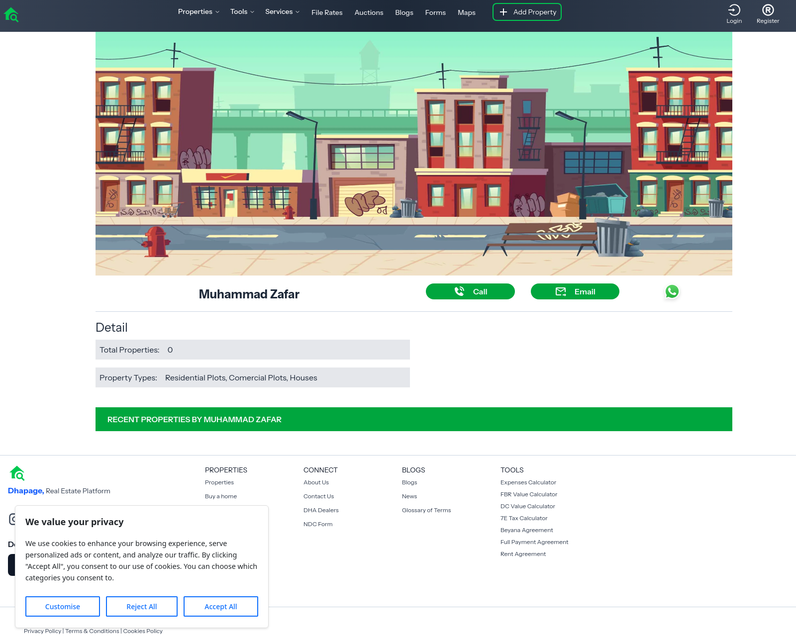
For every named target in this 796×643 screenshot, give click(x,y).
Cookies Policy (143, 631)
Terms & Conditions (92, 631)
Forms (435, 12)
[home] (11, 14)
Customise (62, 606)
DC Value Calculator (527, 506)
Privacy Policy (42, 631)
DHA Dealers (321, 510)
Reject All (141, 606)
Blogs (404, 12)
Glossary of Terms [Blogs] (426, 510)
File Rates (326, 12)
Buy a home (221, 496)
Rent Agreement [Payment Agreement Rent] (523, 553)
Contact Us (318, 496)
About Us (316, 482)
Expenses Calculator (528, 482)
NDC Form (318, 524)
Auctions (369, 12)
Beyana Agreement (526, 530)
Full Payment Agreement (534, 542)
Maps (467, 12)
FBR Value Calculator (529, 494)
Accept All (220, 606)
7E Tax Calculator (524, 518)
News (409, 496)
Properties (219, 482)
